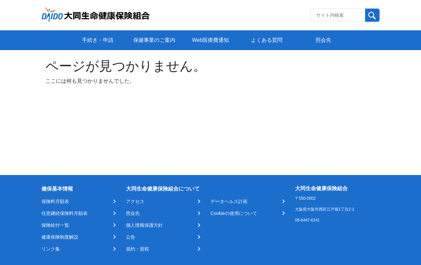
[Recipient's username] (337, 15)
